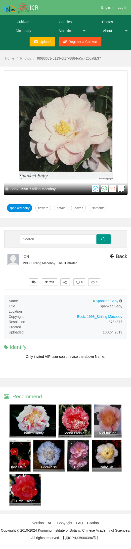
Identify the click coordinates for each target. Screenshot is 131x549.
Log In (122, 7)
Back (118, 256)
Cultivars (23, 22)
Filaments (97, 208)
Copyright (64, 523)
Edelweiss (49, 467)
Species (65, 22)
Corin (78, 467)
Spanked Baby (19, 208)
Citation (93, 523)
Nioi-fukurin (108, 433)
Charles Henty (33, 433)
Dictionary (23, 31)
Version (38, 523)
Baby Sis (106, 467)
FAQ (79, 523)
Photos (107, 22)
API (50, 523)
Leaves (78, 208)
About (115, 31)
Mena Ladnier (75, 433)
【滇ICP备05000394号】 (80, 538)
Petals (61, 208)
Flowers (43, 208)
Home (9, 58)
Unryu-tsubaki (20, 467)
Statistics (72, 31)
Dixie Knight (25, 501)
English (107, 7)
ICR (25, 257)
